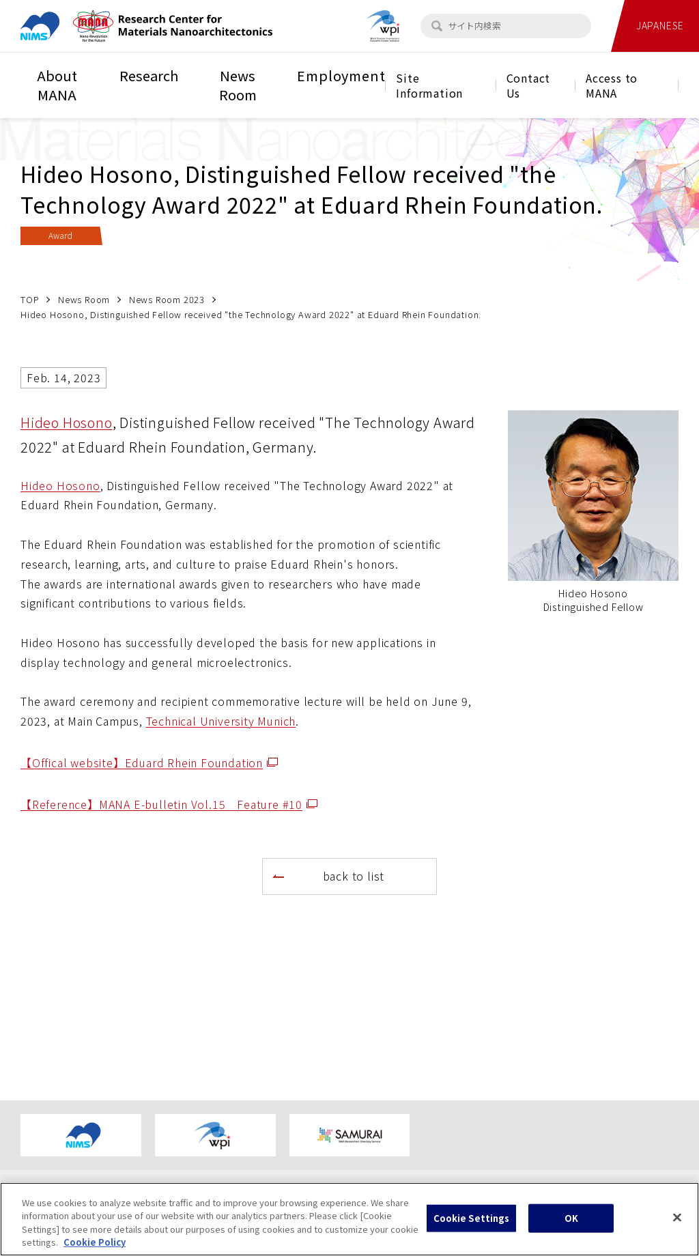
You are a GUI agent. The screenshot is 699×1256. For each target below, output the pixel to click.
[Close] (677, 1229)
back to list (354, 876)
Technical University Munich (221, 721)
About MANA (57, 85)
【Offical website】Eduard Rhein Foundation (149, 762)
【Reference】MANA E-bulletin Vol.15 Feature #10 (168, 804)
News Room (238, 85)
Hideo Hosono (66, 422)
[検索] (436, 25)
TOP (29, 299)
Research (148, 75)
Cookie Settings (471, 1229)
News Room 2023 (167, 299)
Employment (341, 75)
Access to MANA (612, 85)
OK (571, 1229)
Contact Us (529, 85)
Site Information (429, 85)
